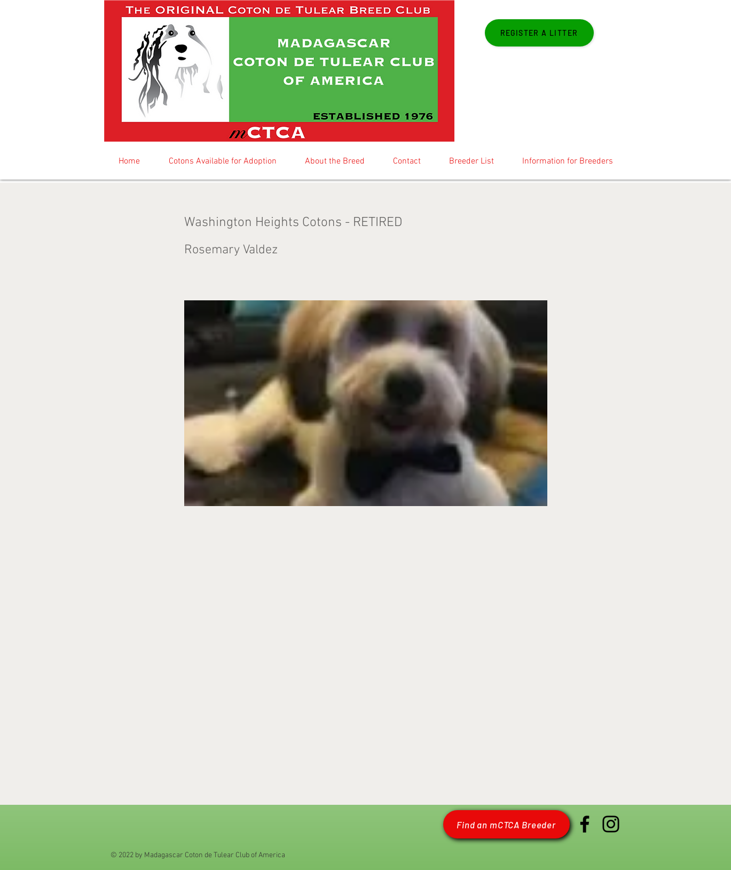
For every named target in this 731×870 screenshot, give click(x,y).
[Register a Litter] (539, 32)
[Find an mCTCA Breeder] (506, 824)
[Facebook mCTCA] (584, 824)
